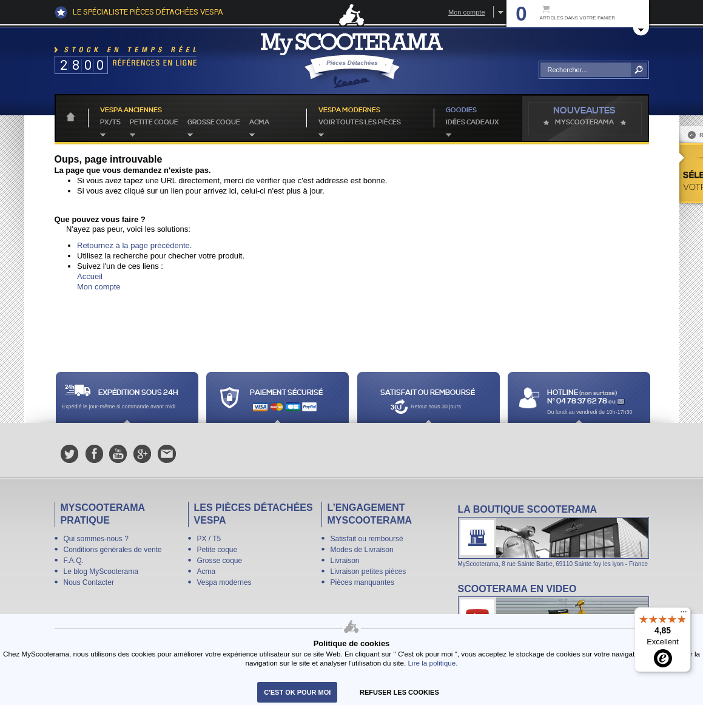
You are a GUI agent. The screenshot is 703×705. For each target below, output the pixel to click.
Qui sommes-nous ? (96, 539)
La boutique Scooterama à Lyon (553, 535)
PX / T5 (209, 539)
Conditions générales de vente (113, 549)
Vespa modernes (224, 582)
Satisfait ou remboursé (367, 539)
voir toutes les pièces (359, 122)
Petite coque (154, 122)
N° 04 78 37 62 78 (577, 401)
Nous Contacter (89, 582)
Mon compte (466, 12)
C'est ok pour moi (297, 692)
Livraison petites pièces (368, 571)
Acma (259, 122)
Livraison (345, 560)
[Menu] (683, 614)
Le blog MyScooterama (101, 571)
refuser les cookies (399, 692)
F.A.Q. (74, 560)
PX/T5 (110, 122)
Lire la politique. (433, 663)
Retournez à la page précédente (133, 245)
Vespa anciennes (131, 110)
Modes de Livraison (362, 549)
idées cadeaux (472, 122)
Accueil (90, 276)
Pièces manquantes (362, 582)
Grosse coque (213, 122)
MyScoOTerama (584, 122)
